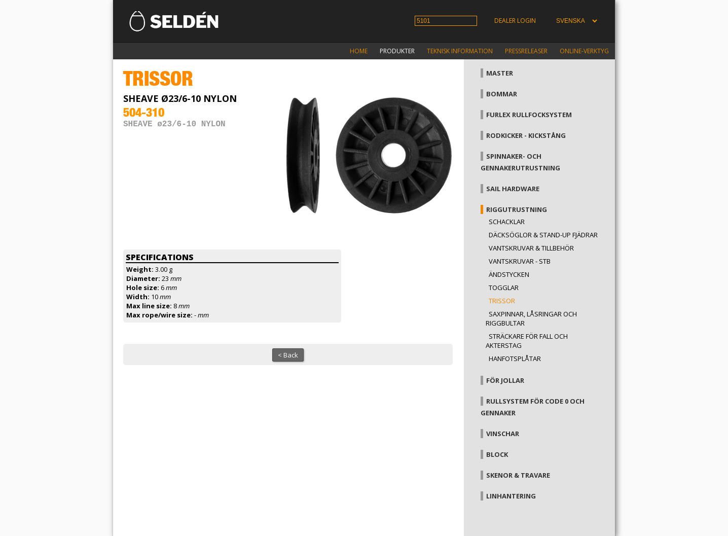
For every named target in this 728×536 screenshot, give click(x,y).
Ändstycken (509, 274)
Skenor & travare (518, 475)
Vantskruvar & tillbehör (531, 248)
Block (497, 454)
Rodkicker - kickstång (526, 135)
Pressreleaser (526, 51)
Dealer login (515, 20)
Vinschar (502, 433)
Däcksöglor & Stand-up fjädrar (543, 234)
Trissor (502, 300)
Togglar (504, 287)
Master (499, 73)
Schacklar (507, 221)
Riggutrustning (516, 209)
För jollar (505, 380)
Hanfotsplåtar (515, 358)
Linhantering (511, 496)
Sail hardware (512, 188)
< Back (288, 355)
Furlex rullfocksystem (529, 114)
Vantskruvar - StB (520, 261)
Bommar (501, 93)
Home (359, 51)
